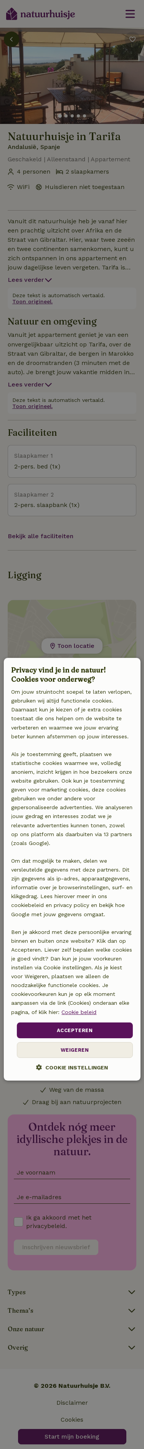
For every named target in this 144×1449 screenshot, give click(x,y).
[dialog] (71, 869)
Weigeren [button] (75, 1050)
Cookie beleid (78, 1012)
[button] (72, 1067)
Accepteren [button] (75, 1030)
